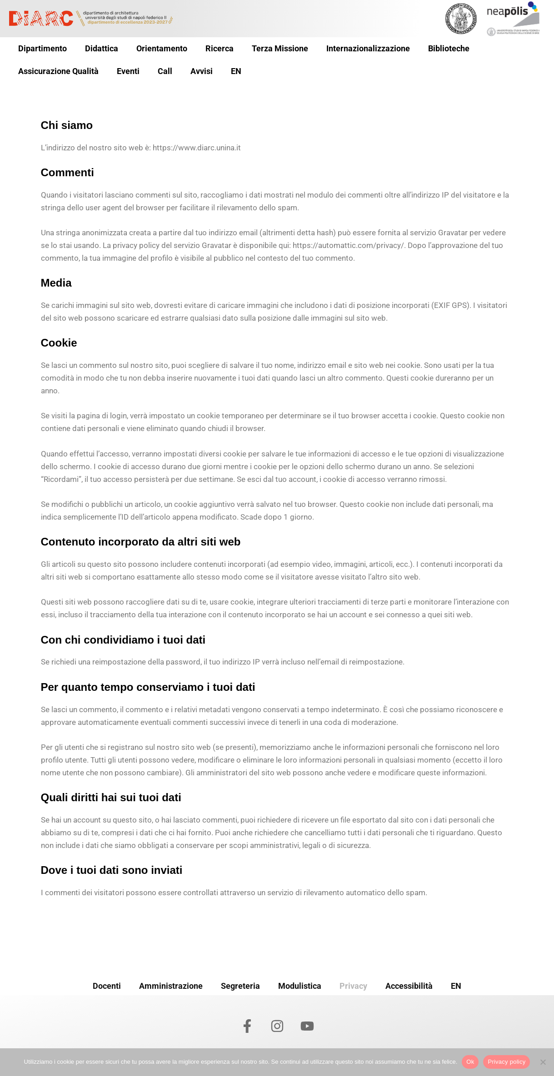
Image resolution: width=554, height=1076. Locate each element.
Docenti (107, 984)
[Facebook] (247, 1026)
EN (456, 984)
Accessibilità (409, 984)
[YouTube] (307, 1026)
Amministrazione (171, 984)
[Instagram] (277, 1026)
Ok (470, 1061)
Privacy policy (506, 1061)
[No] (542, 1061)
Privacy (353, 984)
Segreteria (240, 984)
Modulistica (299, 984)
